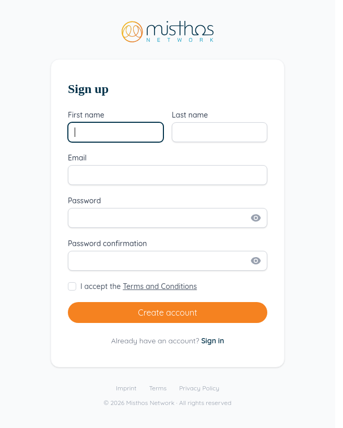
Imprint (126, 388)
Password (84, 200)
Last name (190, 115)
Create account (167, 312)
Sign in (212, 340)
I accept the (138, 286)
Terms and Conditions (160, 286)
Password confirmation (107, 243)
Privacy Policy (199, 388)
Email (77, 158)
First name (86, 115)
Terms (158, 388)
